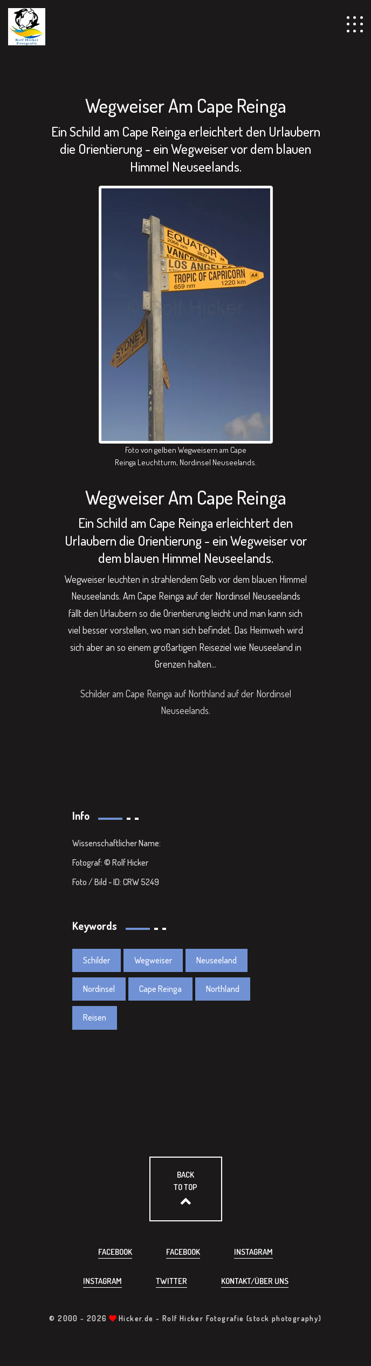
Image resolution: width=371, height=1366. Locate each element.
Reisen (94, 1017)
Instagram (253, 1252)
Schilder (96, 960)
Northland (222, 988)
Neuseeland (216, 960)
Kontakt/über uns (254, 1281)
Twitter (171, 1281)
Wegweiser (153, 960)
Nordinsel (99, 988)
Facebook (115, 1252)
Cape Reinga (160, 988)
